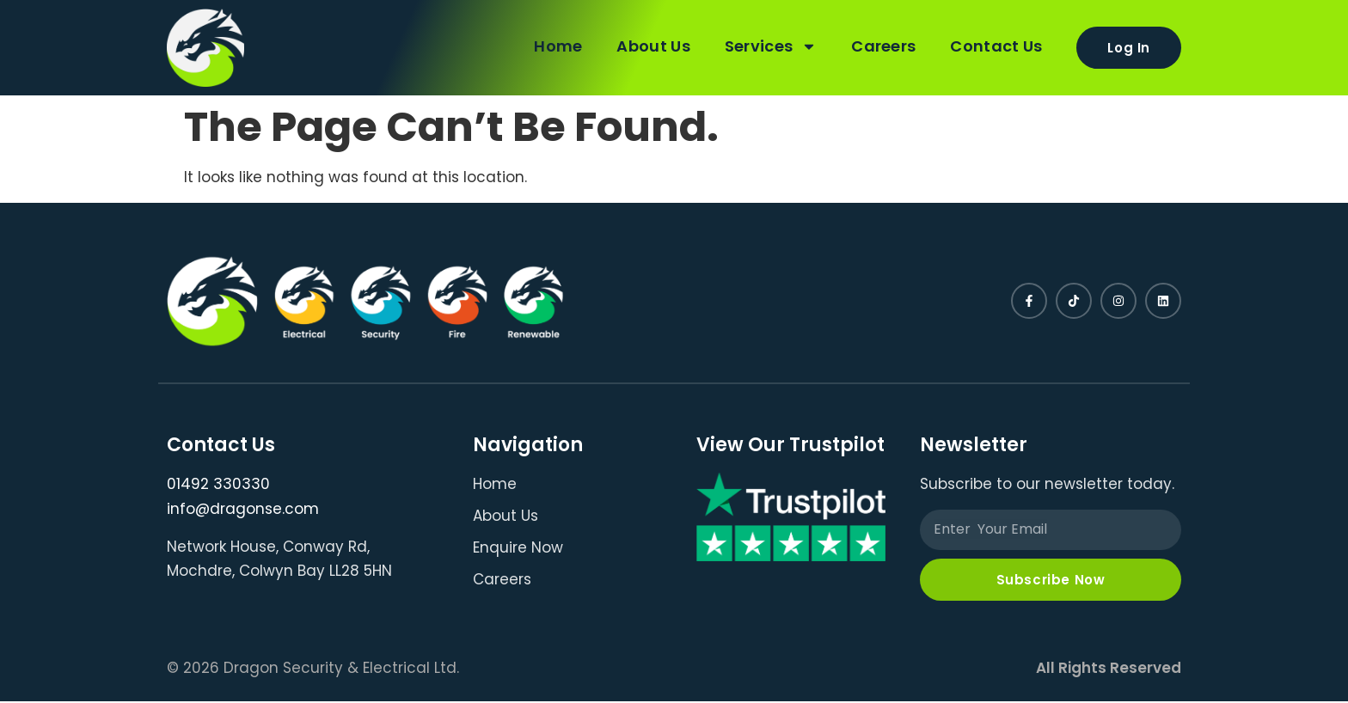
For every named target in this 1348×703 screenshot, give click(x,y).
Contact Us (992, 45)
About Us (648, 45)
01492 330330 (218, 484)
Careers (879, 45)
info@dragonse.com (243, 508)
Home (554, 45)
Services (766, 45)
